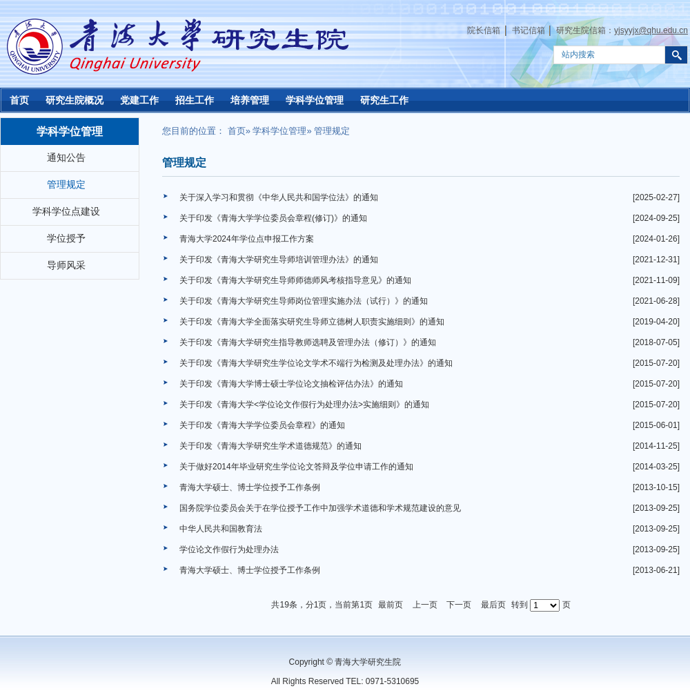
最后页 (493, 605)
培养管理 (249, 100)
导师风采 (66, 265)
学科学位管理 (315, 100)
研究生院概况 (74, 100)
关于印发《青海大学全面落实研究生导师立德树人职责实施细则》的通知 (311, 322)
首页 (19, 100)
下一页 (458, 605)
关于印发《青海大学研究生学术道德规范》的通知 (270, 446)
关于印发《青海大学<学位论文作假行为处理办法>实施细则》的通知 (304, 404)
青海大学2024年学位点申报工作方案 (246, 239)
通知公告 (66, 157)
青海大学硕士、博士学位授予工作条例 (249, 487)
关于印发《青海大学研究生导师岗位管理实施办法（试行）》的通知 (303, 301)
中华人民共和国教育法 (220, 529)
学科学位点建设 (66, 211)
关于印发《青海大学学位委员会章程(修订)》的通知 (273, 218)
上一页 (425, 605)
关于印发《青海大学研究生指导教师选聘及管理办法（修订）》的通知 (307, 342)
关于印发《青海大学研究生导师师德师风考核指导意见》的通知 (295, 280)
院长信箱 (483, 30)
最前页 (390, 605)
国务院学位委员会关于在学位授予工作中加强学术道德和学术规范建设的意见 (320, 508)
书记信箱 (528, 30)
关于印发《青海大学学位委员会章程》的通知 (262, 425)
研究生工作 (384, 100)
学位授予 (66, 238)
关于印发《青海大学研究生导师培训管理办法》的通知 (278, 259)
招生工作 (194, 100)
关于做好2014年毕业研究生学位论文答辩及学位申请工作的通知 (296, 466)
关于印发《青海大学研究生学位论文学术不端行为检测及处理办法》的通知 (316, 363)
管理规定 (66, 184)
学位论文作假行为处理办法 (229, 549)
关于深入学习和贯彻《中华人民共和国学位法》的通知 (278, 197)
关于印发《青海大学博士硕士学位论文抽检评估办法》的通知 (291, 384)
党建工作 (139, 100)
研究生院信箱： (622, 30)
